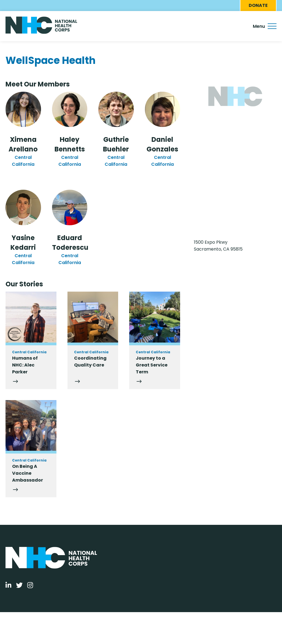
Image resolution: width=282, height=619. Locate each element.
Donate (258, 5)
